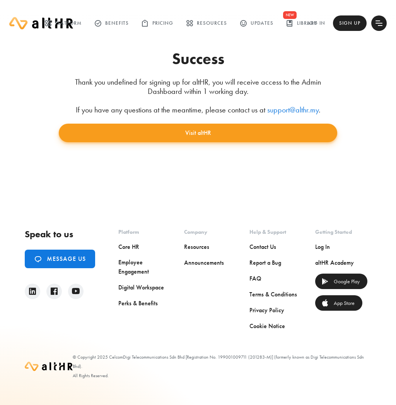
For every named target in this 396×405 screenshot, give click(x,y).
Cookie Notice (267, 326)
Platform (63, 23)
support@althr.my (293, 110)
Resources (206, 23)
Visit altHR (198, 133)
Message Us (60, 259)
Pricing (157, 23)
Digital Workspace (141, 287)
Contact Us (262, 247)
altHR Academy (334, 263)
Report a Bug (265, 263)
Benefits (111, 23)
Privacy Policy (266, 310)
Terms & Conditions (273, 294)
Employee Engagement (133, 267)
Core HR (128, 247)
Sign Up (349, 23)
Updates (256, 23)
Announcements (204, 263)
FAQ (255, 278)
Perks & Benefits (138, 303)
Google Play (340, 281)
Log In (316, 23)
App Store (338, 303)
